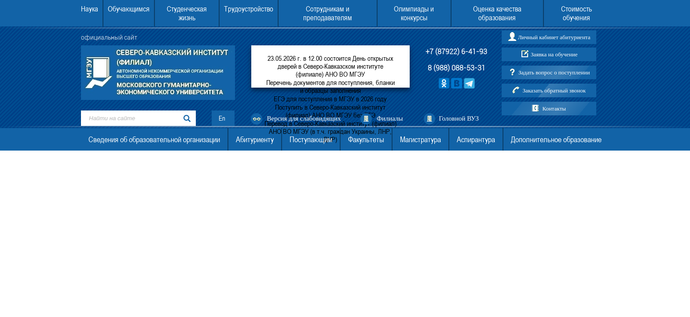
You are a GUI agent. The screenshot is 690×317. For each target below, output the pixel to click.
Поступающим (311, 139)
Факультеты (366, 139)
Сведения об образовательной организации (154, 139)
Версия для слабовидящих (304, 118)
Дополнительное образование (556, 139)
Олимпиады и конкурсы (414, 13)
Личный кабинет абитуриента (554, 37)
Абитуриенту (255, 139)
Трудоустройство (248, 8)
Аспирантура (476, 139)
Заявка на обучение (554, 54)
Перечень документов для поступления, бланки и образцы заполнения (330, 86)
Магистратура (420, 139)
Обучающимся (129, 8)
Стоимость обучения (576, 13)
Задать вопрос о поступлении (554, 72)
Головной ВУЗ (459, 118)
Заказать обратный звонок (554, 90)
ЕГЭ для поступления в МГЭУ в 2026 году (330, 99)
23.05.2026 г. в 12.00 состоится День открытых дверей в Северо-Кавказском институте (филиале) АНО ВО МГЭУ (330, 66)
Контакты (554, 108)
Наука (89, 8)
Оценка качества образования (497, 13)
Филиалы (390, 118)
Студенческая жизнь (187, 13)
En (222, 118)
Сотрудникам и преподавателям (327, 13)
